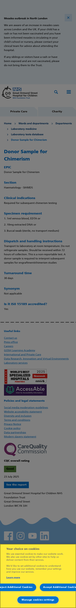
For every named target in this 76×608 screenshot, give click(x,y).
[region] (38, 576)
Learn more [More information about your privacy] (13, 577)
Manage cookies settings (38, 600)
